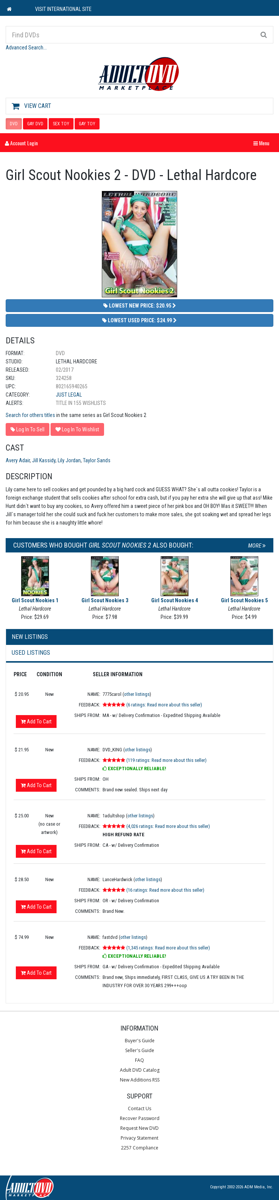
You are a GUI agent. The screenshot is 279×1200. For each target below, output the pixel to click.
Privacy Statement (139, 1138)
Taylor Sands (96, 460)
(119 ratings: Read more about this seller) (166, 760)
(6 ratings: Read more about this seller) (164, 705)
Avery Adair (18, 460)
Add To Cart (36, 721)
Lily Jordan (69, 460)
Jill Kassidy (43, 460)
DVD (14, 123)
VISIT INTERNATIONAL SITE (63, 9)
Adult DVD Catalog (139, 1070)
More (257, 545)
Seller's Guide (139, 1050)
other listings (137, 694)
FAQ (139, 1060)
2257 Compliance (139, 1148)
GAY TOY (87, 123)
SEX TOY (61, 123)
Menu (263, 143)
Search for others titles (30, 415)
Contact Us (139, 1108)
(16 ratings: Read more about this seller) (165, 890)
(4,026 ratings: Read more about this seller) (168, 826)
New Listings (30, 636)
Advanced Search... (26, 48)
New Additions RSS (139, 1080)
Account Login (21, 143)
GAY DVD (35, 123)
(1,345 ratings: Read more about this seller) (168, 948)
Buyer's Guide (140, 1040)
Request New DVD (139, 1128)
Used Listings (31, 652)
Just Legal (69, 395)
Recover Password (139, 1118)
